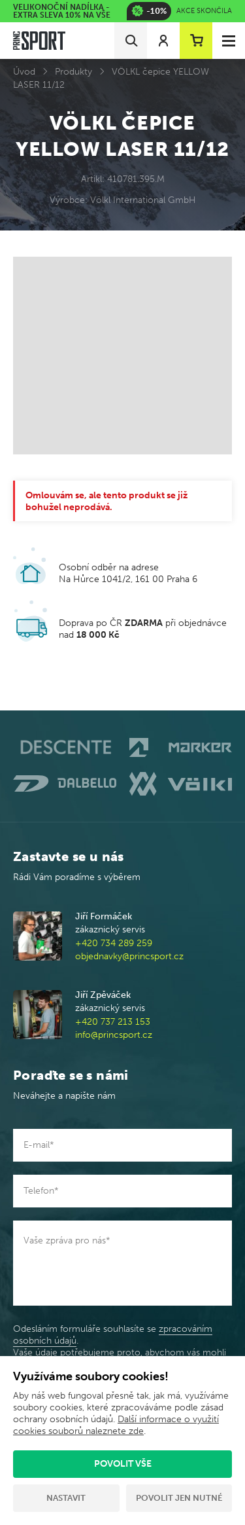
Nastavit (66, 1498)
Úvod (24, 71)
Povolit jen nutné (179, 1498)
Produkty (73, 71)
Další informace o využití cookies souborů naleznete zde (116, 1425)
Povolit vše (123, 1463)
